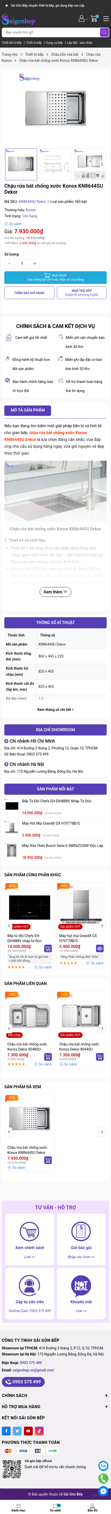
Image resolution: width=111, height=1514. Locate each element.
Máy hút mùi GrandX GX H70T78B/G (51, 823)
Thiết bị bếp (34, 43)
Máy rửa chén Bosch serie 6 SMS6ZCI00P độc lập (62, 846)
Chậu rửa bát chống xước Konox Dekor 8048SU (27, 1046)
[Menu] (105, 18)
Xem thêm (55, 592)
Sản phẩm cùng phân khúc (32, 874)
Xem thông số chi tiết (55, 709)
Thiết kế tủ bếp (12, 43)
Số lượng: (12, 254)
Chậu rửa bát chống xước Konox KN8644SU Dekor (27, 1150)
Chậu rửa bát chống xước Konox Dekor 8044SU (79, 1046)
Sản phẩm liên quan (25, 983)
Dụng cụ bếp (55, 43)
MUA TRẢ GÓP (82, 293)
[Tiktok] (39, 1431)
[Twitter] (17, 1431)
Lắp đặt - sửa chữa (79, 43)
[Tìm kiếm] (104, 32)
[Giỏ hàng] (95, 18)
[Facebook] (6, 1431)
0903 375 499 (38, 754)
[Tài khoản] (81, 18)
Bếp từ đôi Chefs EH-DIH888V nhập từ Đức (57, 801)
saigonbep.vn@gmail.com (33, 1370)
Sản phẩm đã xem (22, 1086)
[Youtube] (28, 1431)
